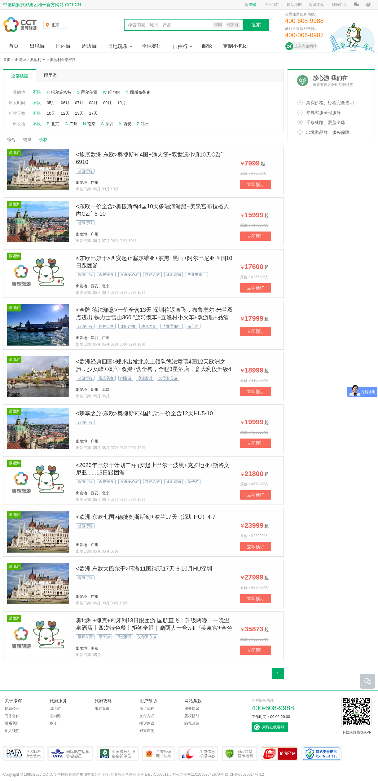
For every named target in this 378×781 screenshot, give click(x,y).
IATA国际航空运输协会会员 (70, 753)
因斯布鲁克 (140, 92)
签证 (53, 723)
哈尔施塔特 (61, 92)
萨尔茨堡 (89, 92)
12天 (65, 113)
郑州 (145, 123)
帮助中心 (339, 4)
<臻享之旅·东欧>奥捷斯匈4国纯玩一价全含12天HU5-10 (144, 413)
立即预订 (255, 184)
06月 (65, 102)
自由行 (180, 46)
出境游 (37, 46)
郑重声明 (146, 731)
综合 (11, 139)
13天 (79, 113)
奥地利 (35, 60)
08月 (93, 102)
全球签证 (152, 46)
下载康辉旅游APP (356, 716)
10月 (121, 102)
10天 (51, 113)
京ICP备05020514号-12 (244, 774)
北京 (55, 123)
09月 (107, 102)
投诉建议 (146, 723)
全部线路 (20, 75)
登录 (253, 4)
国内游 (63, 46)
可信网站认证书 (279, 753)
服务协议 (191, 708)
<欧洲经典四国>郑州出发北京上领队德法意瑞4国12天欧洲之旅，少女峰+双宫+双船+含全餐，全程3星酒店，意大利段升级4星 (153, 369)
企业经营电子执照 (158, 753)
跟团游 (50, 75)
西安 (127, 123)
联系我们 (12, 723)
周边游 (89, 46)
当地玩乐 (118, 46)
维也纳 (114, 92)
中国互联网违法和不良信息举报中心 (198, 753)
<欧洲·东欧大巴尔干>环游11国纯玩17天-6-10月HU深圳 (144, 569)
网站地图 (294, 4)
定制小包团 (235, 46)
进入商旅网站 (305, 46)
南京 (91, 123)
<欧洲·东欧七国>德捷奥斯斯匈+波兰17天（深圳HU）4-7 (146, 517)
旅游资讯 (101, 708)
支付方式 (146, 716)
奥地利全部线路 (63, 60)
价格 (45, 139)
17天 (93, 113)
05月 (51, 102)
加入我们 (12, 731)
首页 (14, 46)
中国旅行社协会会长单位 (118, 753)
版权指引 (191, 716)
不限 (37, 92)
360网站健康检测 (239, 753)
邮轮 (207, 46)
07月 (79, 102)
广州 (73, 123)
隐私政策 (191, 723)
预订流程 (146, 708)
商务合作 (12, 716)
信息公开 (12, 708)
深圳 (109, 123)
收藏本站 (316, 4)
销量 (27, 139)
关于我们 (272, 4)
